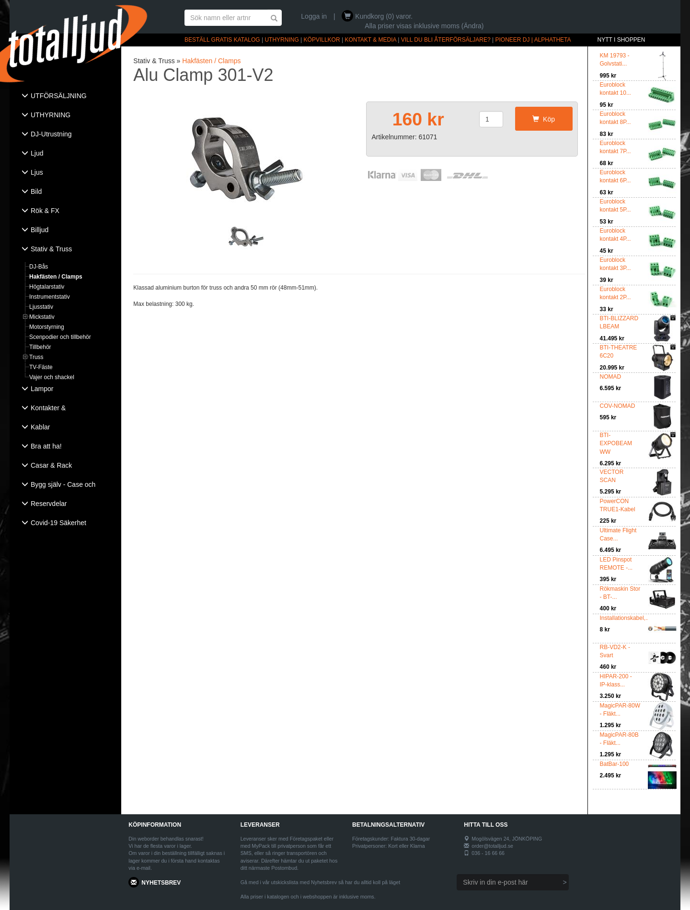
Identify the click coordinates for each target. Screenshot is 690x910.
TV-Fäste (41, 367)
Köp (543, 119)
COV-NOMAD (617, 406)
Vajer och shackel (51, 377)
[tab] (65, 97)
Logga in (314, 16)
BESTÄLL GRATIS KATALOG (222, 39)
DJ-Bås (38, 266)
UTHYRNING (281, 39)
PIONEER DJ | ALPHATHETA (533, 39)
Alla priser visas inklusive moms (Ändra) (424, 26)
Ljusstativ (41, 306)
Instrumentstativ (49, 296)
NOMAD (610, 376)
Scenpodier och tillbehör (60, 337)
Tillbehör (40, 347)
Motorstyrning (46, 327)
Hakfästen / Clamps (55, 276)
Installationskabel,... (625, 618)
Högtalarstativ (46, 286)
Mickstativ (42, 317)
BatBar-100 (614, 764)
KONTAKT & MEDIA (370, 39)
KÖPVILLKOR (322, 39)
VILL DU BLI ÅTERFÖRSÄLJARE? (446, 39)
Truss (36, 357)
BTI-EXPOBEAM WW (616, 443)
